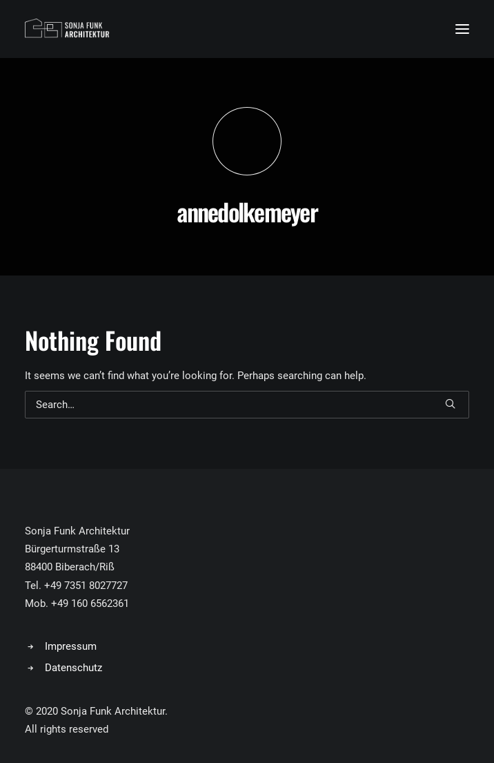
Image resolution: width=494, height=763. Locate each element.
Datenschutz (73, 667)
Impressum (71, 646)
